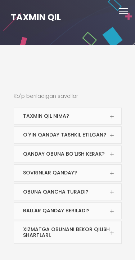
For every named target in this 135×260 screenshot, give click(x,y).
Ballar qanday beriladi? (56, 210)
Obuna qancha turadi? (56, 191)
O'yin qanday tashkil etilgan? (64, 134)
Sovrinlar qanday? (50, 172)
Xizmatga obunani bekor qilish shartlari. (66, 232)
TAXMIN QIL (36, 17)
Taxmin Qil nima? (46, 116)
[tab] (68, 116)
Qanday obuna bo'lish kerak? (64, 153)
